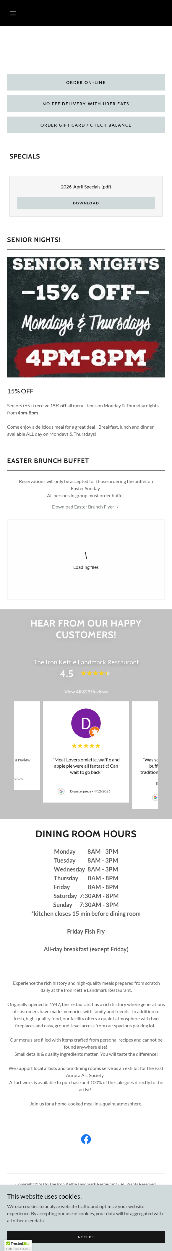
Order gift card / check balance (86, 124)
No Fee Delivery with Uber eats (86, 103)
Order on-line (86, 82)
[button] (13, 13)
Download (86, 203)
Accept (85, 1237)
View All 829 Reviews (86, 691)
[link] (86, 506)
